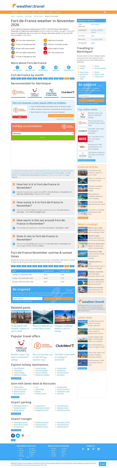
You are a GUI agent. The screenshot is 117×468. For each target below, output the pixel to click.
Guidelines (32, 455)
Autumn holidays (41, 375)
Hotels (96, 66)
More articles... (83, 218)
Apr (29, 78)
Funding (31, 457)
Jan (13, 78)
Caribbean (20, 16)
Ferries (96, 72)
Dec (72, 78)
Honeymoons (61, 371)
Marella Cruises (41, 396)
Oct (61, 78)
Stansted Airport (20, 411)
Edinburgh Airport (42, 413)
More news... (82, 368)
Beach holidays (19, 371)
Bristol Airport (19, 413)
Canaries (64, 451)
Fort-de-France (38, 16)
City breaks (18, 373)
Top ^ (13, 443)
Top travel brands (20, 392)
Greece (64, 453)
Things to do (98, 76)
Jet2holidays (40, 392)
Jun (40, 78)
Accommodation (100, 68)
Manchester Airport (21, 408)
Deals (33, 12)
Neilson (38, 394)
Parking (53, 457)
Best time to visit (17, 70)
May (35, 78)
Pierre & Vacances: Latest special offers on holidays (39, 105)
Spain (63, 455)
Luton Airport (40, 408)
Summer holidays (42, 373)
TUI (37, 390)
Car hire (82, 76)
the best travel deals (94, 305)
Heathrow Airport (42, 429)
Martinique (28, 16)
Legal (20, 457)
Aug (51, 78)
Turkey (64, 457)
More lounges (16, 433)
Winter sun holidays (42, 377)
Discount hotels (19, 396)
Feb (19, 78)
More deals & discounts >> (87, 160)
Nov (67, 78)
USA (63, 458)
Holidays (83, 66)
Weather (15, 12)
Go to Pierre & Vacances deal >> (61, 118)
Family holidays (19, 375)
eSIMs (82, 79)
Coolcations (61, 373)
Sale (19, 120)
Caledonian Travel (63, 394)
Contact (21, 453)
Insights (50, 12)
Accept (102, 464)
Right (93, 43)
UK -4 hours (95, 24)
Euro (92, 36)
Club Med (60, 396)
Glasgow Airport (62, 411)
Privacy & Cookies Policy (31, 465)
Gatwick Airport (62, 408)
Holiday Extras (62, 390)
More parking (16, 416)
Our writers (32, 453)
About (21, 451)
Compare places (62, 375)
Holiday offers (19, 390)
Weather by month (30, 70)
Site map (21, 458)
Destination (16, 133)
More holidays (16, 381)
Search (57, 12)
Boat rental (84, 74)
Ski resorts (61, 377)
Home (13, 16)
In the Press (29, 459)
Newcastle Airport (63, 413)
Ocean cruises (99, 74)
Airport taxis (84, 72)
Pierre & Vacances (63, 392)
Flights (82, 68)
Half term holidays (20, 377)
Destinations (25, 12)
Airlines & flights (19, 394)
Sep (56, 78)
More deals (15, 400)
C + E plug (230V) (97, 39)
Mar (24, 78)
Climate (53, 458)
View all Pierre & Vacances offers (65, 121)
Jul (45, 78)
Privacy (21, 455)
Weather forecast (43, 70)
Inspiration (41, 12)
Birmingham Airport (43, 411)
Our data (32, 451)
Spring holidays (41, 371)
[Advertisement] (76, 5)
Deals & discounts (68, 70)
